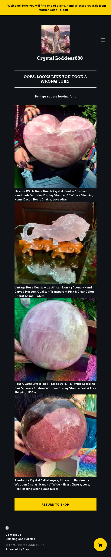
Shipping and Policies (20, 538)
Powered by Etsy (17, 549)
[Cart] (100, 544)
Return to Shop (55, 504)
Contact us (13, 535)
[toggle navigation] (103, 40)
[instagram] (7, 528)
